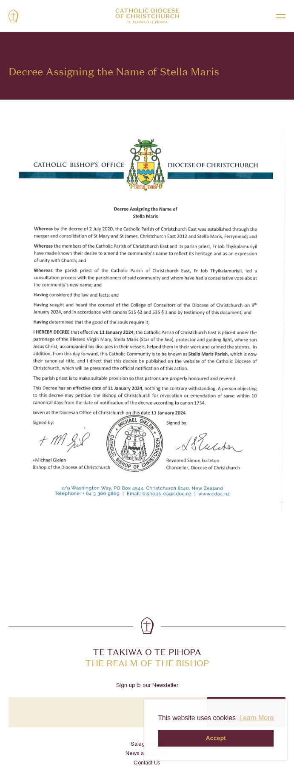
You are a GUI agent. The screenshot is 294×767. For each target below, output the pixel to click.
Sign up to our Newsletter (147, 686)
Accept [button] (216, 738)
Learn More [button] (256, 717)
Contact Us (147, 763)
